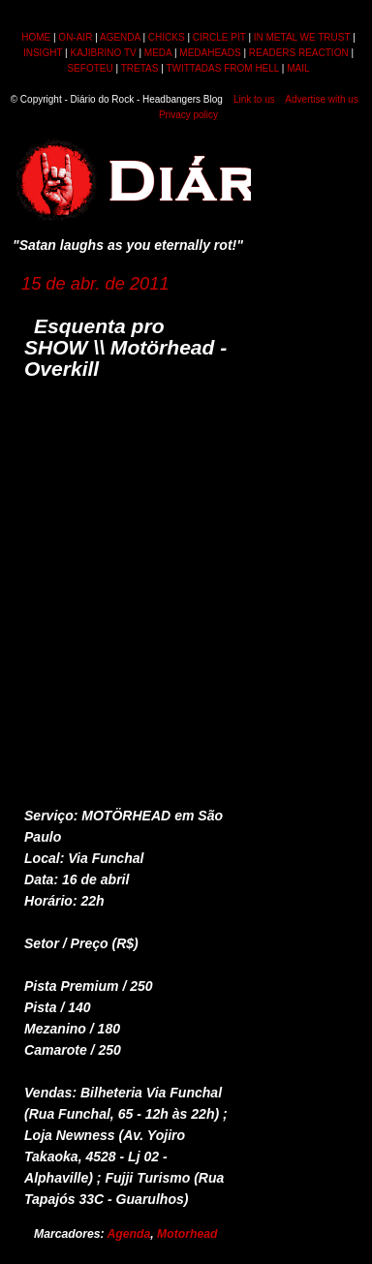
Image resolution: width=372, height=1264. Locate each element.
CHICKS (166, 37)
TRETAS (140, 68)
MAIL (298, 68)
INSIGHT (42, 52)
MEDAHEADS (209, 52)
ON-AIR (75, 37)
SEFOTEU (89, 68)
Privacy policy (188, 114)
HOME (35, 37)
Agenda (129, 1234)
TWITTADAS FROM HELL (222, 68)
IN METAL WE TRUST (302, 37)
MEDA (157, 52)
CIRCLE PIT (219, 37)
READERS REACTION (299, 52)
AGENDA (120, 37)
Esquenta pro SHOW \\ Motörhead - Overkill (125, 347)
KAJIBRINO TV (104, 52)
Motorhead (187, 1234)
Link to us (254, 99)
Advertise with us (321, 99)
